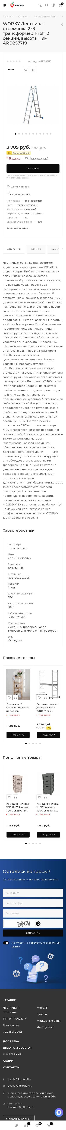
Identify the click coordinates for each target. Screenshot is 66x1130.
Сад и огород (12, 1031)
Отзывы (36, 249)
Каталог (9, 1000)
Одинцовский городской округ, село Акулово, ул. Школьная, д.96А (32, 1094)
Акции (8, 1060)
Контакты (11, 1067)
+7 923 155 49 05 (19, 1079)
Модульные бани (49, 1020)
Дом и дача (11, 1025)
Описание (13, 249)
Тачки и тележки (14, 1018)
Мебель (42, 1007)
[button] (15, 134)
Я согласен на (36, 944)
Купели (42, 1014)
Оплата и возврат (17, 1047)
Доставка (11, 1041)
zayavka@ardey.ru (20, 1085)
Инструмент (45, 1027)
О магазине (12, 1054)
